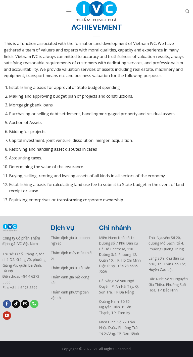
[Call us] (34, 304)
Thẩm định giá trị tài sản (70, 267)
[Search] (187, 11)
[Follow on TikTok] (16, 304)
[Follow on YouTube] (7, 315)
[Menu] (69, 11)
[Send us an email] (25, 304)
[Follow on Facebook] (7, 304)
